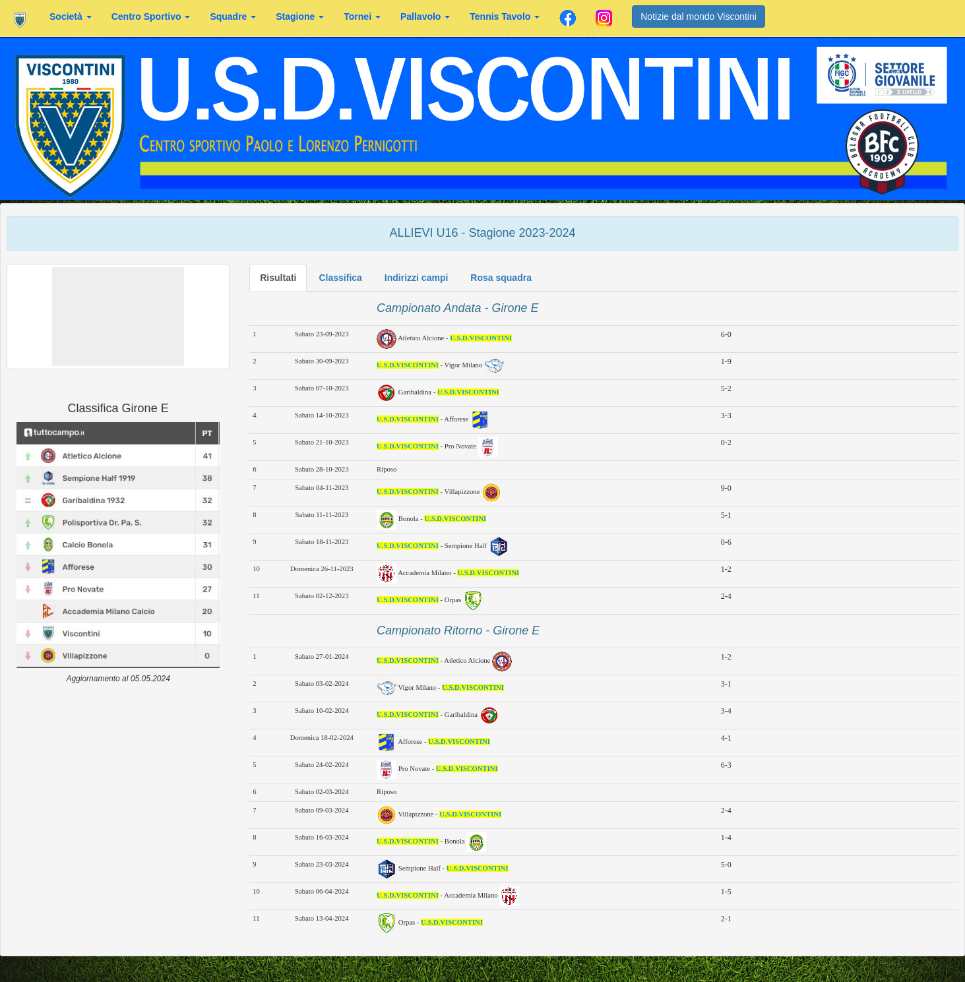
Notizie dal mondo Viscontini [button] (698, 16)
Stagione (300, 16)
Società (70, 16)
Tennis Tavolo (505, 16)
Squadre (233, 16)
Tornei (362, 16)
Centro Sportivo (151, 16)
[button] (118, 316)
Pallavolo (425, 16)
